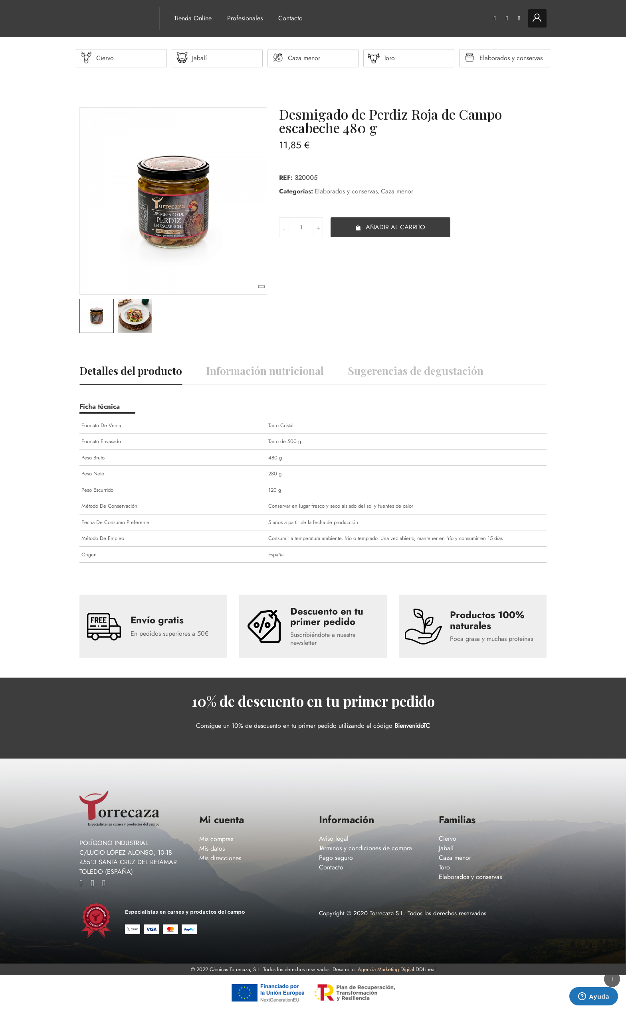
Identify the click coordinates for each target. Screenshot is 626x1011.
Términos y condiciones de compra (365, 848)
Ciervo (447, 838)
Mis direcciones (220, 858)
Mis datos (212, 848)
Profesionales (245, 18)
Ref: (286, 178)
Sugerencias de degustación (415, 371)
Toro (444, 867)
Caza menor (397, 191)
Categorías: (296, 191)
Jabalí (446, 848)
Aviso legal (334, 838)
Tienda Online (193, 18)
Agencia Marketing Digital (386, 970)
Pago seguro (336, 858)
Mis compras (216, 839)
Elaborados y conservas (346, 191)
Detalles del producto (130, 371)
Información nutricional (265, 371)
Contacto (290, 18)
